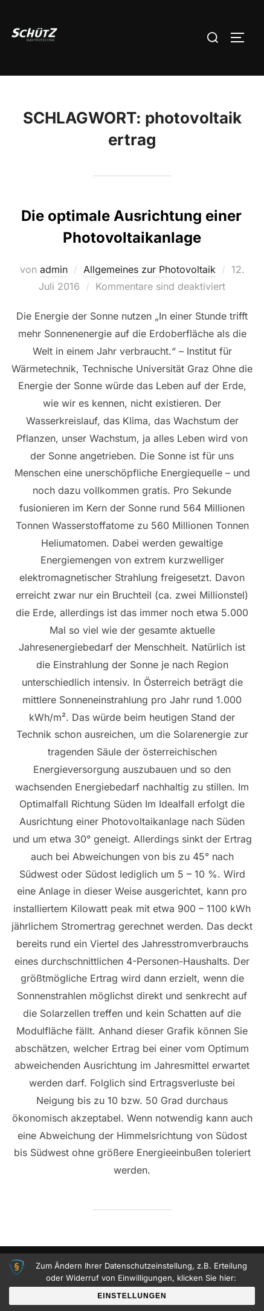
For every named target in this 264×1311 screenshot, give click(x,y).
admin (54, 269)
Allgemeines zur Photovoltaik (149, 269)
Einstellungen (131, 1296)
